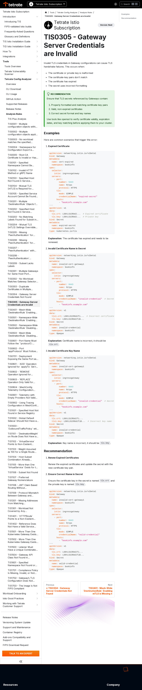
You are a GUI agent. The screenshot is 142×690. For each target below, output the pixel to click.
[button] (20, 51)
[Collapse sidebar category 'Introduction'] (37, 16)
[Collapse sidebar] (21, 661)
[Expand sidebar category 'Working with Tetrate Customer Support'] (37, 604)
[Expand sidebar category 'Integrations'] (37, 56)
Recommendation (128, 18)
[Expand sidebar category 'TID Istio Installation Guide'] (37, 46)
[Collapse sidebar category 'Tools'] (37, 61)
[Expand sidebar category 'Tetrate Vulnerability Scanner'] (37, 72)
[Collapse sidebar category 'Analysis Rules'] (37, 114)
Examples (125, 14)
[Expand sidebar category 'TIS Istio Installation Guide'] (37, 41)
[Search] (130, 4)
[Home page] (46, 12)
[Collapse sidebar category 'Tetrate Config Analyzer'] (37, 79)
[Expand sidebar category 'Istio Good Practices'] (37, 598)
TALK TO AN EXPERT (20, 653)
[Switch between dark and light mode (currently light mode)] (115, 4)
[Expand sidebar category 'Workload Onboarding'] (37, 593)
